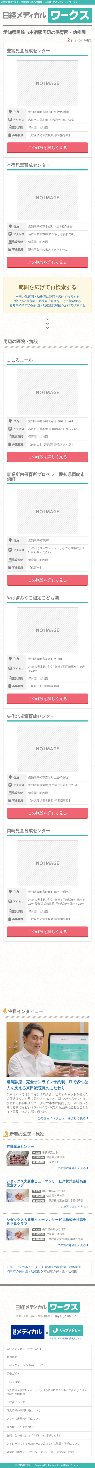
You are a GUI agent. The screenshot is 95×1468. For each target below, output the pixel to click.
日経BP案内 (14, 1382)
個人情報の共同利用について (24, 1410)
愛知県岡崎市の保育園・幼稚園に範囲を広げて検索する (47, 305)
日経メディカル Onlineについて (25, 1365)
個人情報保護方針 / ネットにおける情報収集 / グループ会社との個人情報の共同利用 (47, 1392)
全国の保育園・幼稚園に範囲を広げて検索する (47, 296)
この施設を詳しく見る (47, 147)
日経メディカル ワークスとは (24, 1348)
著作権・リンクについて (21, 1426)
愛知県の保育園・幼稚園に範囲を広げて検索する (47, 301)
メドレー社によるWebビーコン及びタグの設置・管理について (43, 1443)
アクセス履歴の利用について (24, 1418)
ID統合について (16, 1402)
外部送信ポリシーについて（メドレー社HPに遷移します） (41, 1451)
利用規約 (12, 1357)
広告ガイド (13, 1373)
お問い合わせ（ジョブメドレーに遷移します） (34, 1435)
